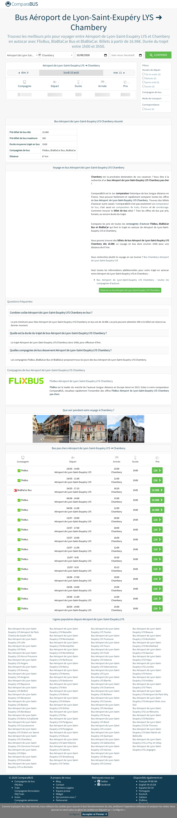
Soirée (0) (150, 86)
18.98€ (157, 500)
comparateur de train (127, 207)
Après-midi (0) (152, 82)
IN (148, 784)
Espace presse (63, 790)
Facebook (105, 784)
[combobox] (22, 55)
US (151, 784)
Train (17, 787)
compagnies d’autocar (137, 223)
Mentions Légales (65, 787)
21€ (157, 519)
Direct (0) (149, 109)
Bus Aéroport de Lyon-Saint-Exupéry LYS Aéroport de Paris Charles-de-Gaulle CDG (23, 632)
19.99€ (157, 490)
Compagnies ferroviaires (27, 790)
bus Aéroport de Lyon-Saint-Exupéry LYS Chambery (121, 200)
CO (152, 787)
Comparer (158, 55)
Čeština (143, 800)
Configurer (74, 814)
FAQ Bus (19, 784)
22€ (157, 470)
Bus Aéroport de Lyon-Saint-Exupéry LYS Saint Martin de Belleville (147, 732)
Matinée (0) (150, 78)
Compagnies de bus (25, 781)
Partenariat (61, 800)
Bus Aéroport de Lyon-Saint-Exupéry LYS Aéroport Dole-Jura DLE (149, 701)
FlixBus (53, 387)
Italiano (143, 797)
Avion (17, 797)
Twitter (104, 781)
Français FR (145, 781)
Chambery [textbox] (48, 55)
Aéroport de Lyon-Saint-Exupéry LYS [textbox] (23, 55)
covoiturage (162, 207)
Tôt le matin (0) (153, 74)
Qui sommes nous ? (66, 797)
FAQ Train (19, 794)
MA (155, 781)
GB (154, 784)
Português (144, 790)
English (142, 784)
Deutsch (143, 794)
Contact (60, 784)
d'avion (144, 207)
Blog (58, 781)
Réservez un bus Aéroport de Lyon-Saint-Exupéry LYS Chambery (130, 290)
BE (152, 781)
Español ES (145, 787)
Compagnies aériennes (26, 800)
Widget (59, 794)
